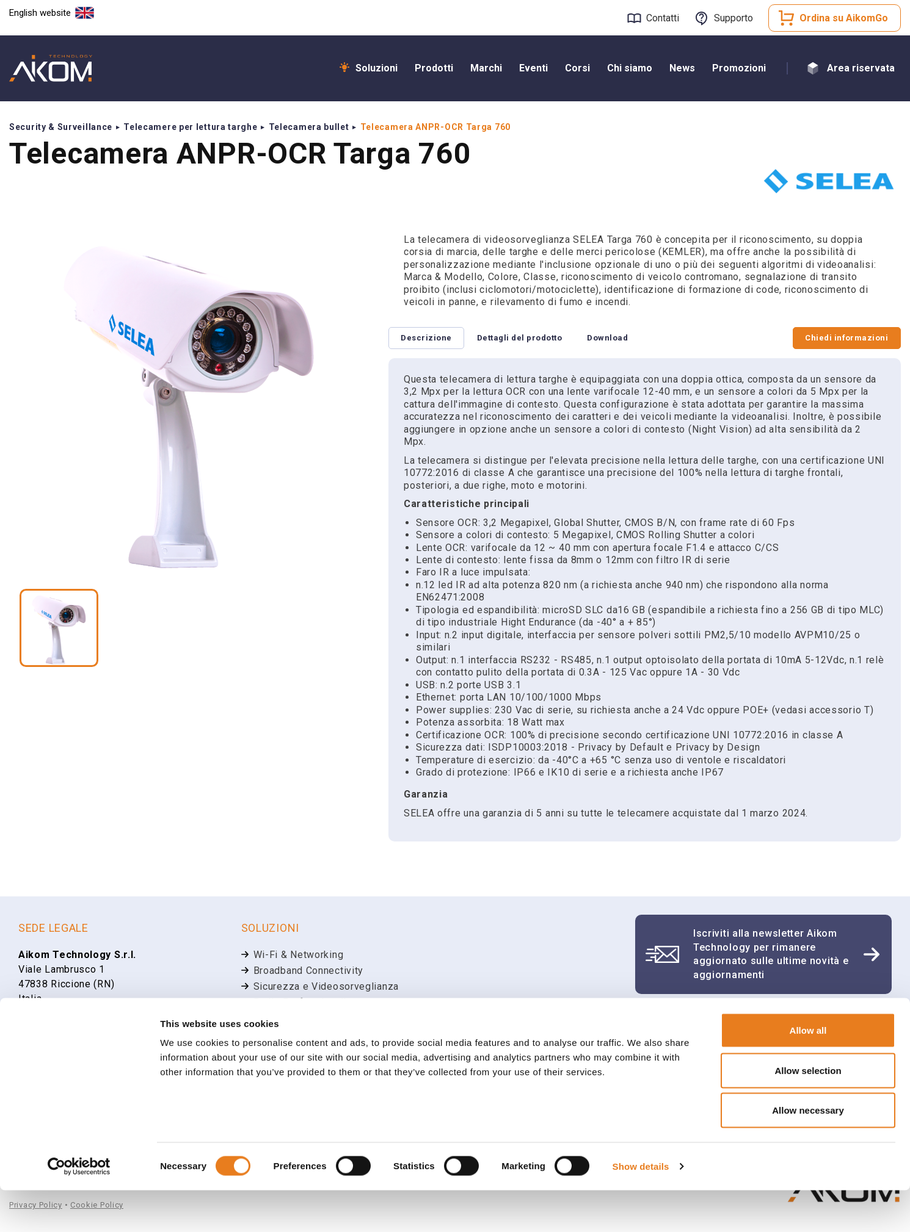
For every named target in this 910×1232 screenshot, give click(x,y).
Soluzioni (376, 68)
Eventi (533, 68)
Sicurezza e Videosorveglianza (326, 987)
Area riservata (861, 68)
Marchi (486, 68)
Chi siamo (629, 68)
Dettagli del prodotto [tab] (527, 338)
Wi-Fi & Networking (298, 956)
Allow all (808, 1072)
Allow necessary (808, 1152)
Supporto (733, 18)
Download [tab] (621, 338)
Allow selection (807, 1112)
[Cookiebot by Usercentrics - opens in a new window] (79, 1208)
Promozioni (739, 68)
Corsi (577, 68)
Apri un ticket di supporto (736, 1020)
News (682, 68)
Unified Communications (309, 1035)
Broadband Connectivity (308, 972)
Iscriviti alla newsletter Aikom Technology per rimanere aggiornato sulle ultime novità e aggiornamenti (770, 955)
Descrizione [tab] (429, 338)
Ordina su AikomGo (843, 18)
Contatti (662, 18)
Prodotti (434, 68)
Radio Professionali (299, 1003)
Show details (641, 1208)
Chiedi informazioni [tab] (844, 338)
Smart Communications (306, 1019)
